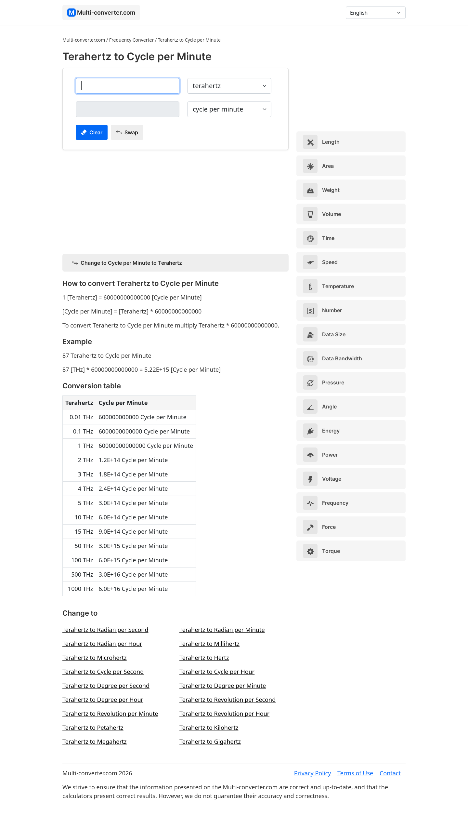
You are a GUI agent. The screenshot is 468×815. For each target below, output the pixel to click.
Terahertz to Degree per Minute (222, 685)
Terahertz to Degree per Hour (102, 699)
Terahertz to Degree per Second (106, 685)
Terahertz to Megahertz (94, 741)
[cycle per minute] (127, 109)
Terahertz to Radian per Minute (222, 630)
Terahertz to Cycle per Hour (216, 671)
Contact (390, 773)
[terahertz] (127, 86)
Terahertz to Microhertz (94, 657)
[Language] (376, 13)
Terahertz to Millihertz (209, 644)
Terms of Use (355, 773)
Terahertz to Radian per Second (105, 630)
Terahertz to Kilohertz (208, 727)
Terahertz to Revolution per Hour (224, 713)
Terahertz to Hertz (204, 657)
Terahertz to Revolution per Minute (110, 713)
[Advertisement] (175, 200)
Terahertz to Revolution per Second (227, 699)
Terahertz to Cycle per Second (103, 671)
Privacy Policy (312, 773)
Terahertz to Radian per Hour (102, 644)
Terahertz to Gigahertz (210, 741)
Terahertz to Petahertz (93, 727)
